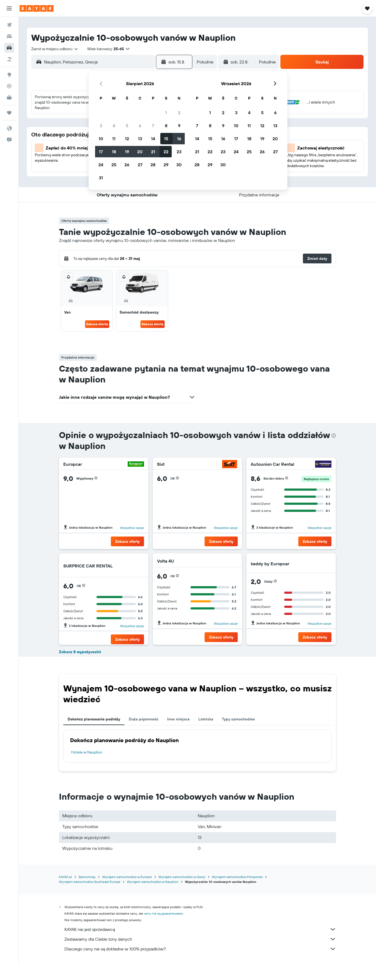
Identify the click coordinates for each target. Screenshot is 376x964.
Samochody (87, 877)
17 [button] (101, 151)
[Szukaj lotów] (9, 25)
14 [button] (153, 138)
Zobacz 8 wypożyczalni (80, 651)
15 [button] (166, 138)
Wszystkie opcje (132, 528)
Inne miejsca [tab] (178, 719)
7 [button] (153, 125)
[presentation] (333, 435)
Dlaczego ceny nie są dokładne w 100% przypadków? (200, 949)
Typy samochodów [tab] (238, 719)
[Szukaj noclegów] (9, 36)
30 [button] (179, 164)
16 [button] (179, 138)
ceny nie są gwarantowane (163, 913)
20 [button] (140, 151)
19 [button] (127, 151)
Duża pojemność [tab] (143, 719)
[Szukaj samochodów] (9, 47)
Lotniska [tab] (205, 719)
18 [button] (114, 151)
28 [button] (153, 164)
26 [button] (126, 164)
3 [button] (101, 125)
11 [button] (113, 138)
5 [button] (127, 125)
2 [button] (179, 112)
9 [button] (179, 125)
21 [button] (153, 151)
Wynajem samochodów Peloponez (237, 877)
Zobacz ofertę (97, 324)
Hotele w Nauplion (86, 752)
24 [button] (100, 164)
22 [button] (166, 151)
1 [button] (166, 112)
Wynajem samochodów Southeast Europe (89, 882)
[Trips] (9, 112)
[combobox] (55, 49)
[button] (9, 8)
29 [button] (166, 164)
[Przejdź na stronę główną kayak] (37, 8)
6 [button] (140, 125)
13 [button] (140, 138)
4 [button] (114, 125)
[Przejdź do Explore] (9, 74)
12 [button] (127, 138)
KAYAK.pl (65, 877)
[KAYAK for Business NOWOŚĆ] (9, 97)
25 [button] (113, 164)
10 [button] (101, 138)
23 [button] (179, 151)
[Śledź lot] (9, 86)
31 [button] (101, 177)
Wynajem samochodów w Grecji (181, 877)
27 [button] (140, 164)
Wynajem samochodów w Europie (127, 877)
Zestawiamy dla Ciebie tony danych (200, 939)
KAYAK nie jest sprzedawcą (200, 929)
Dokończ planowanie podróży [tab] (94, 719)
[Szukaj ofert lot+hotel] (9, 59)
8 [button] (166, 125)
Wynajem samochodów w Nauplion (152, 882)
